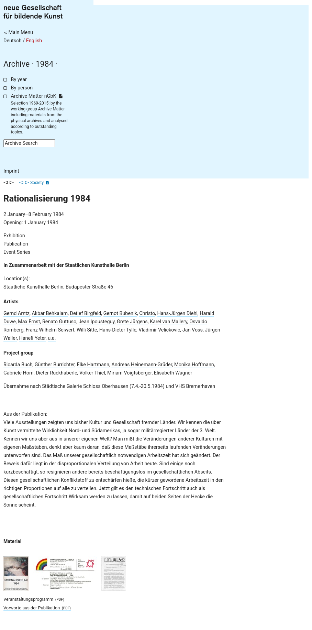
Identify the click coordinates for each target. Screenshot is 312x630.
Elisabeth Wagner (173, 373)
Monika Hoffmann (194, 365)
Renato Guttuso (59, 322)
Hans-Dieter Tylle (117, 330)
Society (37, 182)
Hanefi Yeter (32, 338)
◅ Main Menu (18, 32)
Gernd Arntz (16, 313)
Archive (16, 64)
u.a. (52, 338)
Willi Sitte (87, 330)
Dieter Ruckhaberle (56, 373)
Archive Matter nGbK (37, 96)
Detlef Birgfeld (85, 313)
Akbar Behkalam (50, 313)
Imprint (11, 171)
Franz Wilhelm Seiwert (50, 330)
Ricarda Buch (17, 365)
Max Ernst (29, 322)
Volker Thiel (92, 373)
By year (19, 80)
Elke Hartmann (93, 365)
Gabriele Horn (18, 373)
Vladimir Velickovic (159, 330)
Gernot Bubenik (120, 313)
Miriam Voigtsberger (129, 373)
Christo (147, 313)
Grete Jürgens (132, 322)
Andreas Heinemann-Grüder (141, 365)
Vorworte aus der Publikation (37, 607)
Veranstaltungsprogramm (33, 599)
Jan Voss (192, 330)
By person (22, 88)
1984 (45, 64)
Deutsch (12, 41)
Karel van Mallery (168, 322)
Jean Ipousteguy (97, 322)
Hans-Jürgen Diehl (177, 313)
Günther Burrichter (55, 365)
